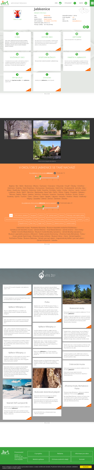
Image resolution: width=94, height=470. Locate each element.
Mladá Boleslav (48, 19)
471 (73, 17)
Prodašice (73, 192)
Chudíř (67, 186)
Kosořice (45, 190)
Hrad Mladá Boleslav (54, 230)
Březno (35, 186)
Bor (17, 186)
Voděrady (82, 196)
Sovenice (53, 194)
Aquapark (33, 215)
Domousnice (40, 188)
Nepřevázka (39, 192)
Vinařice (69, 196)
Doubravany (50, 188)
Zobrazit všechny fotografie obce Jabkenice (47, 161)
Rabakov (81, 192)
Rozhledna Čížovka (15, 238)
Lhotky (64, 190)
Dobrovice (11, 188)
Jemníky (78, 188)
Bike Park (32, 223)
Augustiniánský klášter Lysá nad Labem (70, 238)
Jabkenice (42, 9)
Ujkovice (55, 196)
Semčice (38, 194)
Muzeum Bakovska (30, 238)
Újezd (42, 196)
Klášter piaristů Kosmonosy (48, 234)
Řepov (24, 194)
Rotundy (72, 219)
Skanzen (61, 215)
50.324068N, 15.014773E (50, 21)
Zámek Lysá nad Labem (46, 238)
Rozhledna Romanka (38, 228)
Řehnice (12, 194)
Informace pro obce (82, 453)
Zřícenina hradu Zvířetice (41, 236)
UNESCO (41, 215)
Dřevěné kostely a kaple (61, 219)
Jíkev (83, 188)
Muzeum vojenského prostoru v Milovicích (23, 234)
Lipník (77, 190)
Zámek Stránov (68, 230)
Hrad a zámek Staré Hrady (22, 236)
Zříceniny (49, 219)
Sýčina (17, 196)
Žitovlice (64, 199)
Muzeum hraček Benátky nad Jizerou (48, 232)
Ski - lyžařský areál (52, 215)
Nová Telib (48, 192)
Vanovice (62, 196)
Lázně (86, 219)
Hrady (35, 219)
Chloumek (59, 186)
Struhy (75, 194)
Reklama (60, 453)
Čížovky (73, 186)
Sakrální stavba (71, 223)
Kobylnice (24, 190)
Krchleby (53, 190)
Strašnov (68, 194)
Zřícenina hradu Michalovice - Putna (72, 234)
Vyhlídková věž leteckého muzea (21, 230)
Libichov (71, 190)
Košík (39, 190)
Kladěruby (16, 190)
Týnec (30, 196)
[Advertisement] (47, 106)
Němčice (30, 192)
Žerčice (50, 199)
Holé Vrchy (59, 188)
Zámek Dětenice (40, 230)
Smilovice (45, 194)
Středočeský (47, 15)
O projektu (38, 453)
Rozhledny (28, 219)
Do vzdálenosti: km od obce (41, 173)
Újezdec (48, 196)
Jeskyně (80, 219)
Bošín (21, 186)
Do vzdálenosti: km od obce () (39, 203)
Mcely (19, 192)
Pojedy (66, 192)
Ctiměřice (80, 186)
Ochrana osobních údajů (60, 459)
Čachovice (43, 186)
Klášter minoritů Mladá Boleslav (23, 232)
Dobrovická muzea (23, 228)
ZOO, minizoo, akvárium (21, 215)
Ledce (59, 190)
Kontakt (82, 459)
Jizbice (9, 190)
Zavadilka (36, 199)
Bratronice (28, 186)
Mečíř (24, 192)
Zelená (43, 199)
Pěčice (61, 192)
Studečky (10, 196)
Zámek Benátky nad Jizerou (71, 232)
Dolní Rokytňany (28, 188)
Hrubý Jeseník (69, 188)
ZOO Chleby (79, 230)
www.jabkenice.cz (76, 21)
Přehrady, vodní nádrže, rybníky (75, 215)
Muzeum (49, 223)
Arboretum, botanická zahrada (14, 219)
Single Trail (41, 223)
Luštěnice (12, 192)
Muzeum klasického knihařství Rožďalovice (61, 228)
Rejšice (18, 194)
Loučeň (83, 190)
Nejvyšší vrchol (23, 223)
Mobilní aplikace (38, 459)
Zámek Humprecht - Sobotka (47, 240)
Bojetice (11, 186)
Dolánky (19, 188)
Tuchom (23, 196)
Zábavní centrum (59, 223)
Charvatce (51, 186)
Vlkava (75, 196)
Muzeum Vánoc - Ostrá (60, 236)
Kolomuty (32, 190)
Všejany (29, 199)
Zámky (42, 219)
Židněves (57, 199)
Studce (81, 194)
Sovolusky (60, 194)
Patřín (55, 192)
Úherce (35, 196)
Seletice (30, 194)
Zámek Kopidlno (75, 236)
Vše (11, 215)
